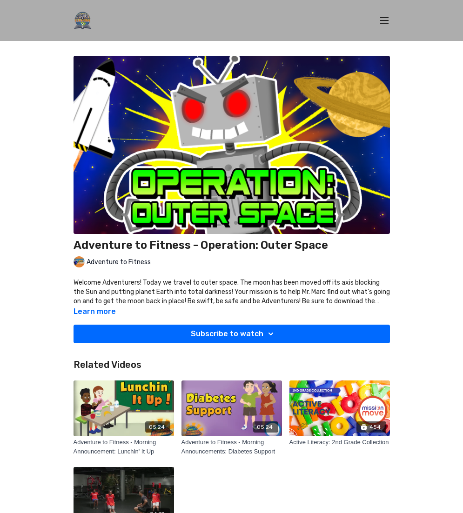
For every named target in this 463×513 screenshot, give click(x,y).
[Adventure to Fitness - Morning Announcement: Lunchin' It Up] (124, 447)
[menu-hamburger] (384, 21)
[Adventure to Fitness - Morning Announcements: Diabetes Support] (231, 447)
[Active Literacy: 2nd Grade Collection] (339, 442)
